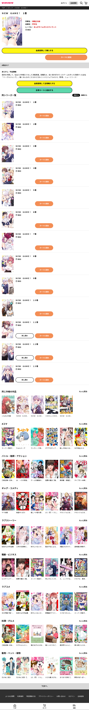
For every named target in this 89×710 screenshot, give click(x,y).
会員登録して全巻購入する (44, 83)
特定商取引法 (30, 696)
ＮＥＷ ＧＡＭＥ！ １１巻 (27, 322)
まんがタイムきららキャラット (45, 27)
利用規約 (20, 696)
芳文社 (34, 24)
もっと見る (83, 391)
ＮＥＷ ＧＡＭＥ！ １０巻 (27, 300)
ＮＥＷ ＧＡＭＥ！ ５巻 (26, 190)
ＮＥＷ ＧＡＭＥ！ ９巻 (26, 278)
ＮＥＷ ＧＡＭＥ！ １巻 (26, 102)
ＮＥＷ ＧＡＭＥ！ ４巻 (26, 168)
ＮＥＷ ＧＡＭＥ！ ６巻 (26, 212)
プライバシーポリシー (46, 696)
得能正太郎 (36, 21)
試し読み (25, 336)
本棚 (74, 708)
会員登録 (73, 3)
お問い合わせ (61, 696)
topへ (44, 686)
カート (44, 708)
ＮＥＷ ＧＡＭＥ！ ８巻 (26, 256)
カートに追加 (66, 57)
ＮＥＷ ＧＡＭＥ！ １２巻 (27, 344)
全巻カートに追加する (44, 90)
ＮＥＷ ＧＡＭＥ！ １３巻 (27, 366)
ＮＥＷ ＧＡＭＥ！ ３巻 (26, 146)
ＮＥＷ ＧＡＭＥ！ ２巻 (26, 124)
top (3, 8)
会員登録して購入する (44, 50)
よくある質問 (9, 696)
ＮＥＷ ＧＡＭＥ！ (21, 8)
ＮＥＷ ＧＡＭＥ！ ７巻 (26, 234)
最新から (84, 95)
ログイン (64, 3)
